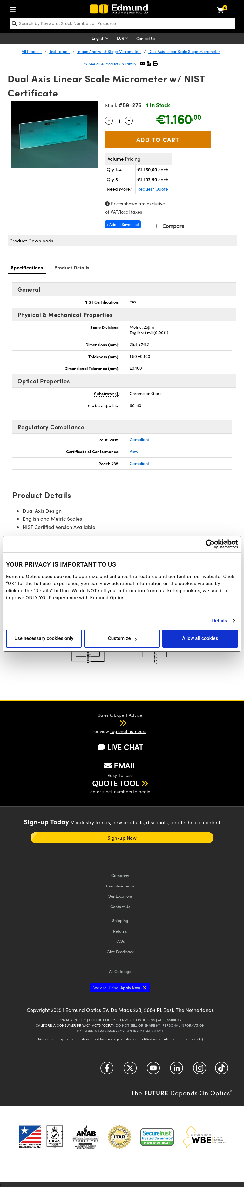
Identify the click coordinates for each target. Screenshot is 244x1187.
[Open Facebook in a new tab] (107, 1070)
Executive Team (120, 885)
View (134, 451)
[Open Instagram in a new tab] (200, 1070)
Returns (120, 930)
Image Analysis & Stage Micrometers (109, 51)
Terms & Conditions (136, 1020)
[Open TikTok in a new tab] (222, 1070)
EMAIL (120, 765)
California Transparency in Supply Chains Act (120, 1031)
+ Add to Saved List (122, 224)
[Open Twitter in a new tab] (130, 1070)
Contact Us (145, 38)
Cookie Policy (102, 1020)
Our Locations (120, 896)
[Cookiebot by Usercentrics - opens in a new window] (210, 544)
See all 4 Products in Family (110, 63)
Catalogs (120, 971)
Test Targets (59, 51)
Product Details (72, 267)
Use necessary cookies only (43, 638)
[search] (122, 23)
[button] (149, 63)
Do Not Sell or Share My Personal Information (160, 1025)
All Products (32, 51)
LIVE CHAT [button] (120, 747)
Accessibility (170, 1020)
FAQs (120, 941)
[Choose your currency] (123, 39)
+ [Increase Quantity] (129, 120)
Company (120, 875)
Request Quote (152, 189)
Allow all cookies (200, 638)
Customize (122, 638)
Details (219, 620)
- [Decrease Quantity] (109, 120)
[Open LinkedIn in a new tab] (176, 1070)
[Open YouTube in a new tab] (153, 1070)
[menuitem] (14, 8)
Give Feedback (120, 951)
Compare (170, 225)
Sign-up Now (122, 837)
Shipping (120, 920)
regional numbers (128, 731)
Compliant (139, 439)
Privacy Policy (72, 1020)
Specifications (27, 267)
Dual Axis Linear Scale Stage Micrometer (184, 51)
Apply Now (117, 987)
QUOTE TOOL (115, 783)
